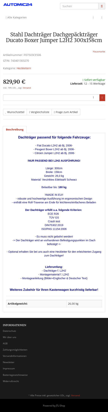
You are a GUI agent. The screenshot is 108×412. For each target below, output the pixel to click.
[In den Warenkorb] (102, 97)
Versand (27, 87)
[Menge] (51, 97)
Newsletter (8, 362)
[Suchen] (79, 6)
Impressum (9, 368)
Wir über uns (9, 337)
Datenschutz (9, 331)
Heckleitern (24, 68)
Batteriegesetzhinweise (15, 375)
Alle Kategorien (16, 17)
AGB (5, 343)
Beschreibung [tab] (14, 129)
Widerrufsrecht (11, 381)
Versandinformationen (15, 356)
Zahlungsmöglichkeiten (15, 349)
